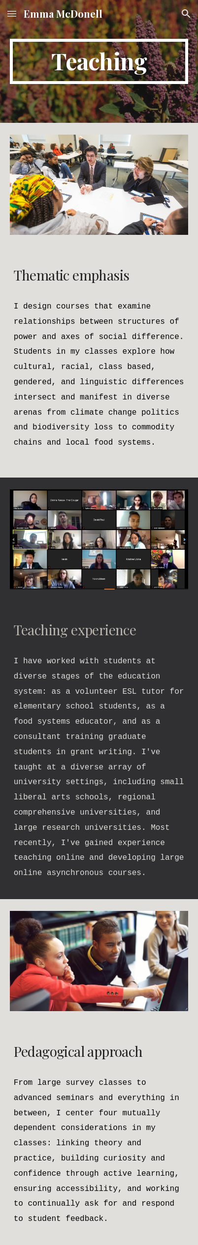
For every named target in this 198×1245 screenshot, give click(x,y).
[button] (12, 13)
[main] (99, 61)
